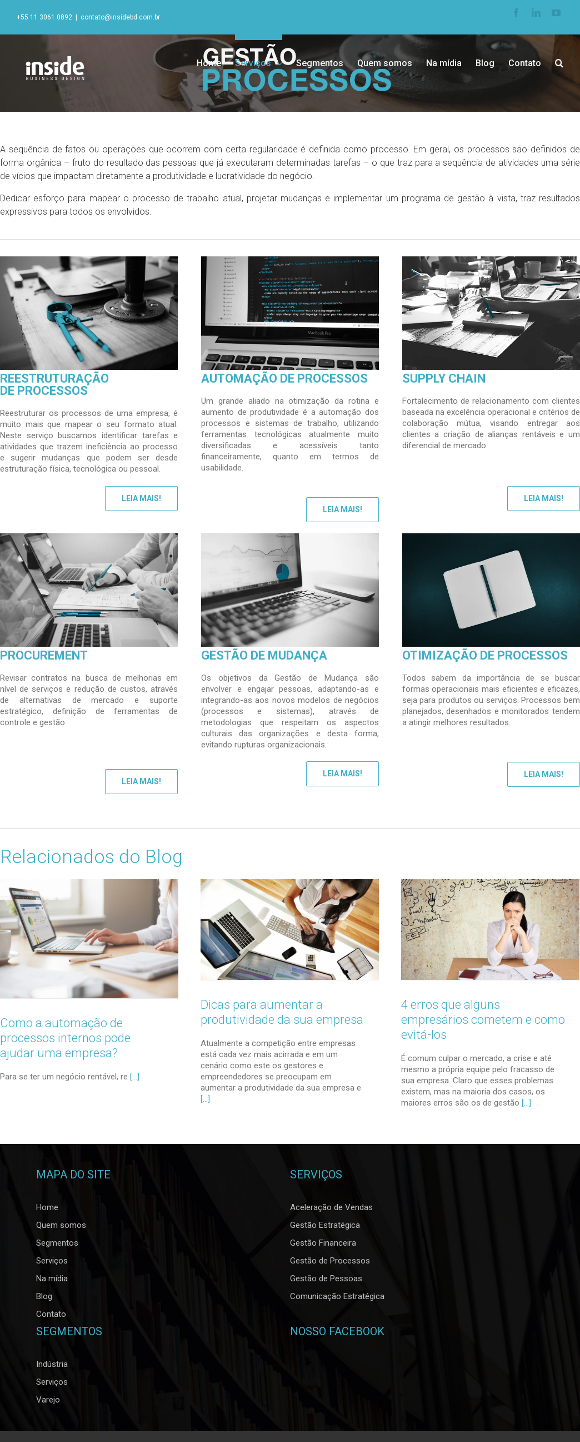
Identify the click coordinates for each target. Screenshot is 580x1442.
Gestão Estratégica (325, 1228)
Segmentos (57, 1246)
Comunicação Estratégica (337, 1300)
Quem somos (61, 1228)
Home (47, 1211)
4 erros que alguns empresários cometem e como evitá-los (482, 1020)
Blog (44, 1300)
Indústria (52, 1367)
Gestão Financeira (323, 1246)
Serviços (52, 1264)
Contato (51, 1317)
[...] (134, 1077)
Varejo (48, 1403)
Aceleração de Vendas (331, 1211)
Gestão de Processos (330, 1264)
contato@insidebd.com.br (120, 17)
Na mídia (52, 1282)
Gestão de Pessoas (326, 1282)
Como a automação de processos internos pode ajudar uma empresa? (65, 1038)
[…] (204, 1099)
